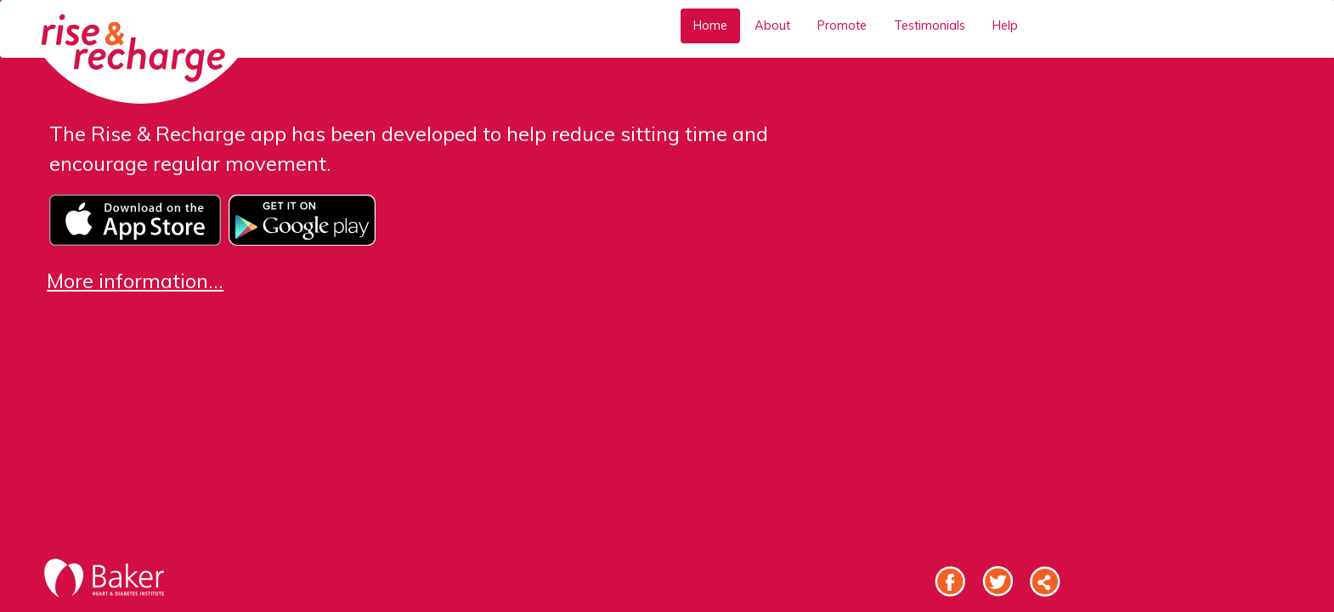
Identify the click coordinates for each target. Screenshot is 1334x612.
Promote (842, 25)
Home (710, 25)
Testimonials (929, 25)
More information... (135, 280)
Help (1005, 25)
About (772, 25)
